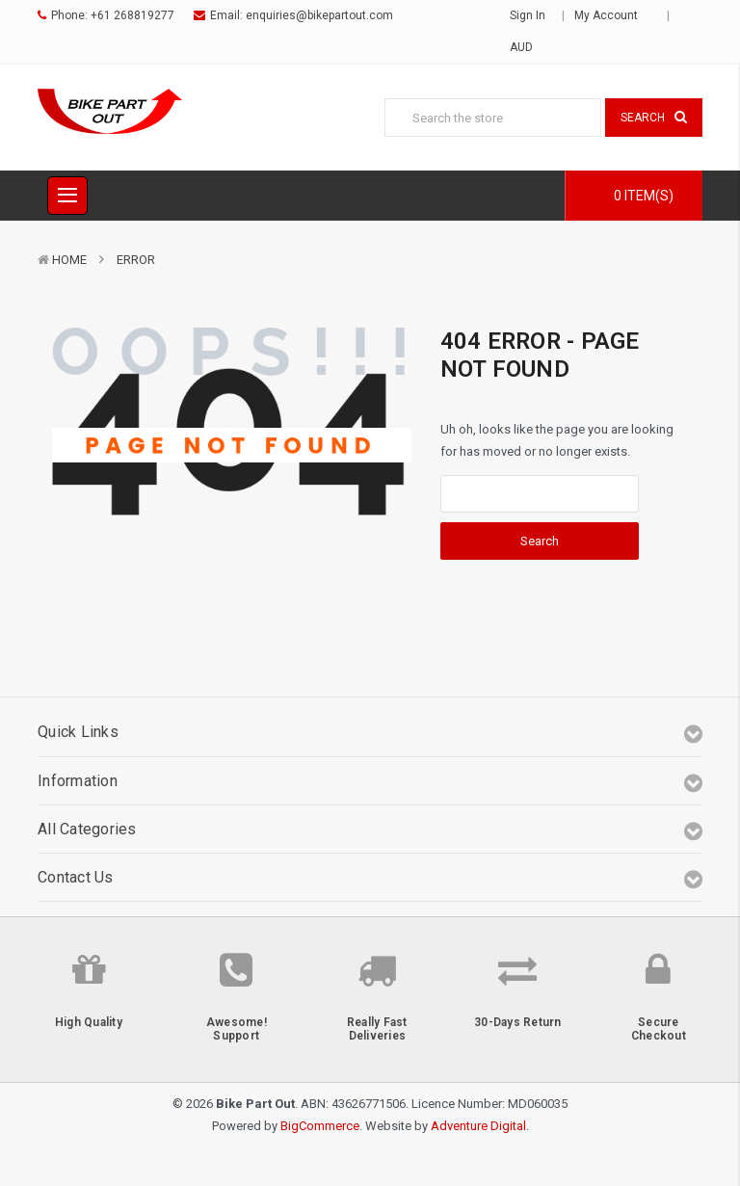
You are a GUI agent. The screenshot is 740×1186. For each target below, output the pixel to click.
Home (69, 259)
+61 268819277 (132, 15)
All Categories (87, 829)
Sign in (527, 15)
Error (136, 259)
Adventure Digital (478, 1126)
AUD (527, 47)
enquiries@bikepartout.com (319, 15)
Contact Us (76, 877)
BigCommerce (319, 1126)
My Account (612, 15)
